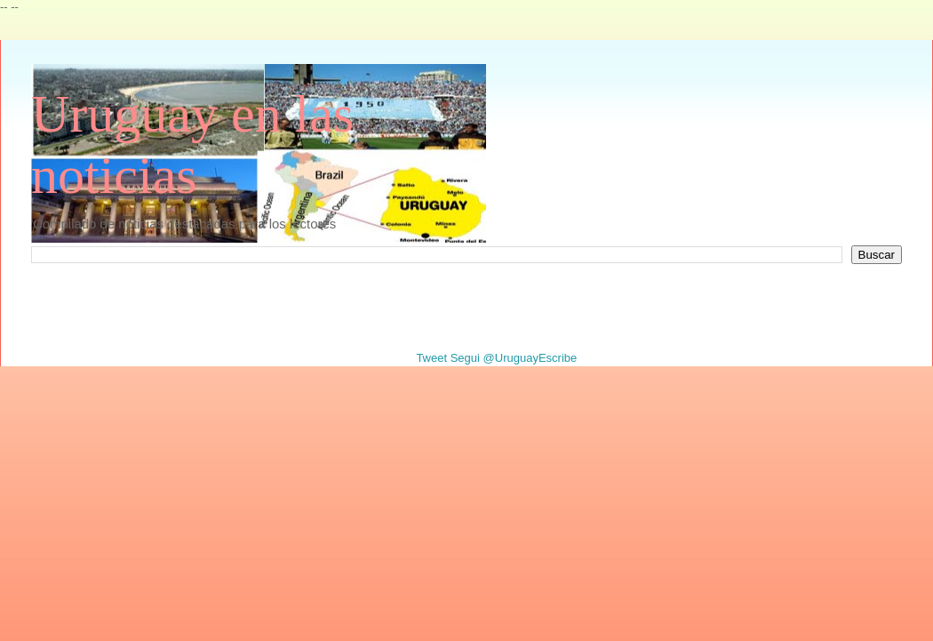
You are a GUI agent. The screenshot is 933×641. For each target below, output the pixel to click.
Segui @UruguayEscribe (514, 358)
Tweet (431, 358)
